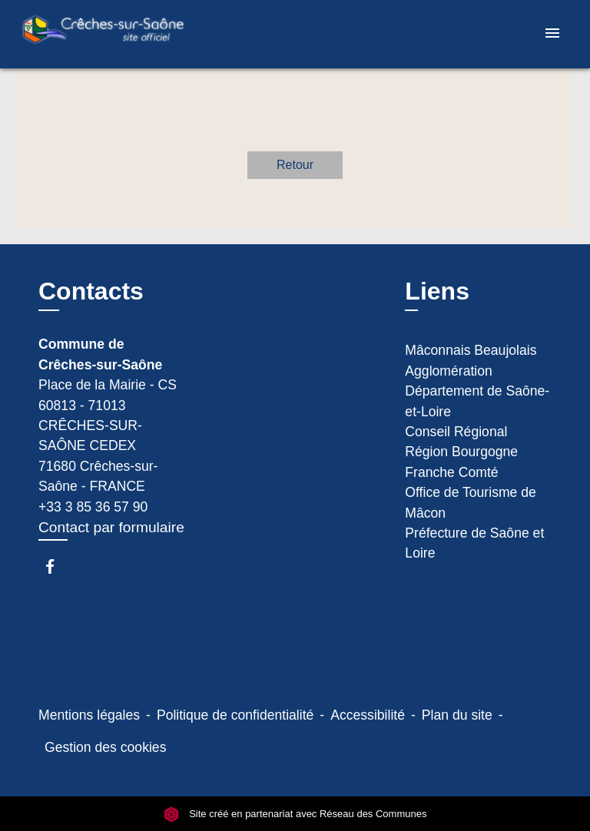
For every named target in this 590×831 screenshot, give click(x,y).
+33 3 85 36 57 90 (93, 507)
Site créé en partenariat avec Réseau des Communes (295, 813)
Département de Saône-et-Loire (477, 401)
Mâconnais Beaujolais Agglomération (470, 360)
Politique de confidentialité (235, 715)
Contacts (91, 291)
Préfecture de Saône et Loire (474, 543)
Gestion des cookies (105, 747)
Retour (295, 164)
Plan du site (457, 715)
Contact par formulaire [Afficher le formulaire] (111, 527)
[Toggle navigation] (552, 34)
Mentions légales (89, 715)
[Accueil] (102, 34)
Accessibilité (367, 715)
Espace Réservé (86, 640)
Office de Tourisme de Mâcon (470, 502)
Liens (437, 291)
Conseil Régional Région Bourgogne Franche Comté (461, 452)
